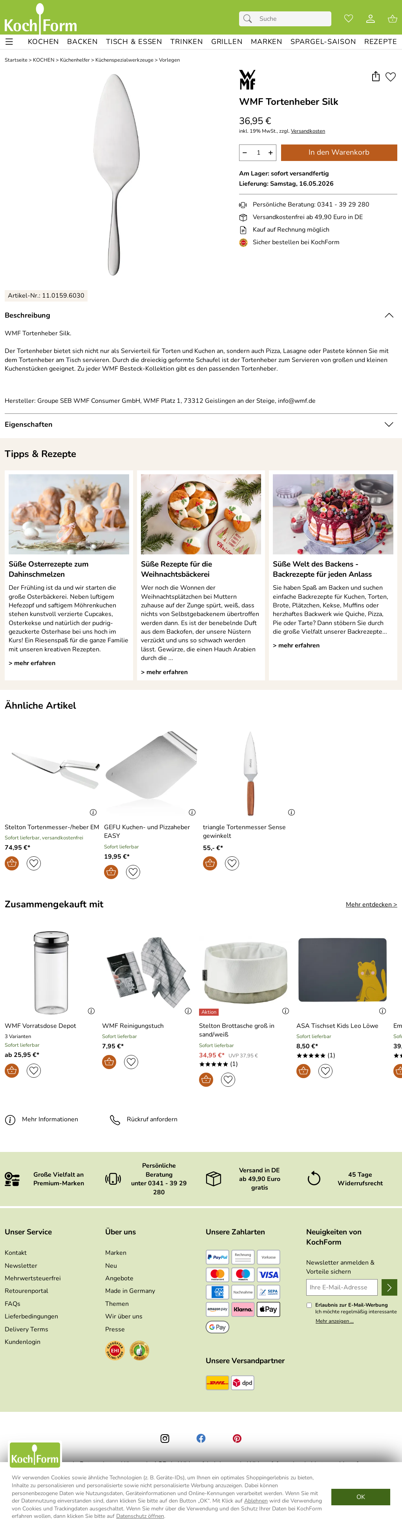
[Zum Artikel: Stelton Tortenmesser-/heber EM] (52, 827)
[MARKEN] (266, 42)
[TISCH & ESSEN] (134, 42)
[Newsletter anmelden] (389, 1287)
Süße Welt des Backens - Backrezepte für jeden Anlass (322, 569)
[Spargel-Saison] (323, 42)
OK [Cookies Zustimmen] (360, 1497)
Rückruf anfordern (143, 1119)
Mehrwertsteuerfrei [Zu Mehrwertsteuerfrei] (33, 1278)
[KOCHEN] (43, 42)
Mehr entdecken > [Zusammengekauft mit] (371, 904)
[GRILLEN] (227, 42)
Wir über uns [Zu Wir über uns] (124, 1316)
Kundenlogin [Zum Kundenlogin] (22, 1342)
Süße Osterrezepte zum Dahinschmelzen (49, 569)
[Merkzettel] (348, 19)
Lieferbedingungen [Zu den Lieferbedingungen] (31, 1316)
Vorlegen (169, 60)
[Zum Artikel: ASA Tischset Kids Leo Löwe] (343, 974)
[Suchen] (250, 18)
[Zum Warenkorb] (392, 19)
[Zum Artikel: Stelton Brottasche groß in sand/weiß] (245, 1030)
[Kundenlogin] (370, 19)
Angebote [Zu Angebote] (119, 1278)
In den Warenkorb (339, 152)
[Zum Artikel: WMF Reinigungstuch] (149, 974)
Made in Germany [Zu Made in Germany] (130, 1291)
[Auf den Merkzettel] (391, 77)
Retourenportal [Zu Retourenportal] (26, 1291)
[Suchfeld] (285, 18)
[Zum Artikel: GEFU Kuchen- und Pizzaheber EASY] (151, 832)
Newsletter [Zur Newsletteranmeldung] (21, 1265)
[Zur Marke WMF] (247, 80)
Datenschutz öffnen (140, 1516)
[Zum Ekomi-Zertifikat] (139, 1352)
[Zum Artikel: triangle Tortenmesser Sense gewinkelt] (250, 832)
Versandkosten (308, 131)
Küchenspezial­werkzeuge (124, 60)
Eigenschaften (29, 424)
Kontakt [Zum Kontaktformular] (16, 1253)
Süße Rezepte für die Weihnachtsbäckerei (176, 569)
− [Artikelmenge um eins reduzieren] (244, 152)
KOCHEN (44, 60)
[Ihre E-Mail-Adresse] (342, 1287)
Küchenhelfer (75, 60)
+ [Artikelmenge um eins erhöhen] (270, 152)
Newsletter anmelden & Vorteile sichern (340, 1267)
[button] (375, 77)
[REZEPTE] (380, 42)
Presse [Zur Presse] (115, 1329)
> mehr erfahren (32, 663)
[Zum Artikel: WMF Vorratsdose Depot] (40, 1026)
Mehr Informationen (41, 1119)
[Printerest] (237, 1438)
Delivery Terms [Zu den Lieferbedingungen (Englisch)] (26, 1329)
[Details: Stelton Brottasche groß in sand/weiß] (210, 1012)
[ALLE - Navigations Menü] (9, 42)
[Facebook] (201, 1438)
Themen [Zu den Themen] (117, 1304)
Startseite (16, 60)
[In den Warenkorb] (12, 863)
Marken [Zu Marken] (115, 1253)
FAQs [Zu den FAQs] (12, 1304)
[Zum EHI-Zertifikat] (245, 242)
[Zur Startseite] (41, 19)
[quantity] (257, 152)
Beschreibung (27, 315)
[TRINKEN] (186, 42)
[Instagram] (165, 1438)
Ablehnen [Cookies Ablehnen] (256, 1501)
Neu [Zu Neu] (111, 1265)
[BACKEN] (82, 42)
